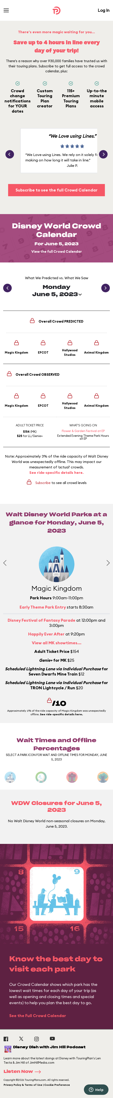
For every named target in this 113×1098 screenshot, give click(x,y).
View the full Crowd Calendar (56, 251)
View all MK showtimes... (56, 642)
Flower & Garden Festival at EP (83, 431)
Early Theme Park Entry (43, 607)
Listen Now (24, 1072)
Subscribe (43, 483)
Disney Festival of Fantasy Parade (41, 620)
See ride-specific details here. (56, 472)
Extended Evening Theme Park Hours (83, 435)
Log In (103, 10)
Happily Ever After (46, 634)
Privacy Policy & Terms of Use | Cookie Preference (37, 1084)
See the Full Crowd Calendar (37, 1015)
